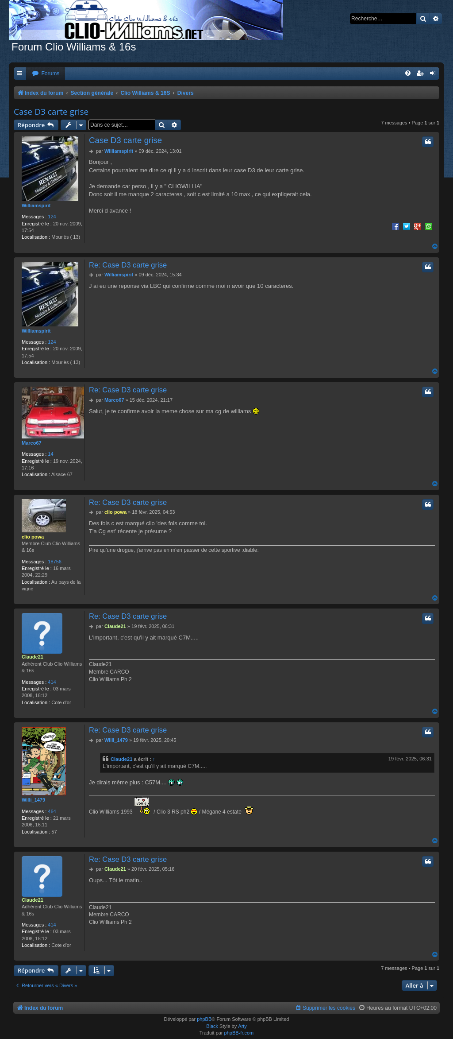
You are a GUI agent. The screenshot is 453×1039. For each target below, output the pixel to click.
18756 (54, 561)
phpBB (204, 1019)
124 (52, 216)
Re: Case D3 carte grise (128, 265)
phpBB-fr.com (239, 1032)
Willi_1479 (33, 800)
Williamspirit (36, 205)
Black (212, 1026)
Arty (242, 1026)
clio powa (33, 536)
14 (50, 454)
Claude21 (32, 656)
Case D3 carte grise (51, 111)
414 (52, 682)
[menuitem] (45, 74)
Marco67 (32, 443)
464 (52, 811)
